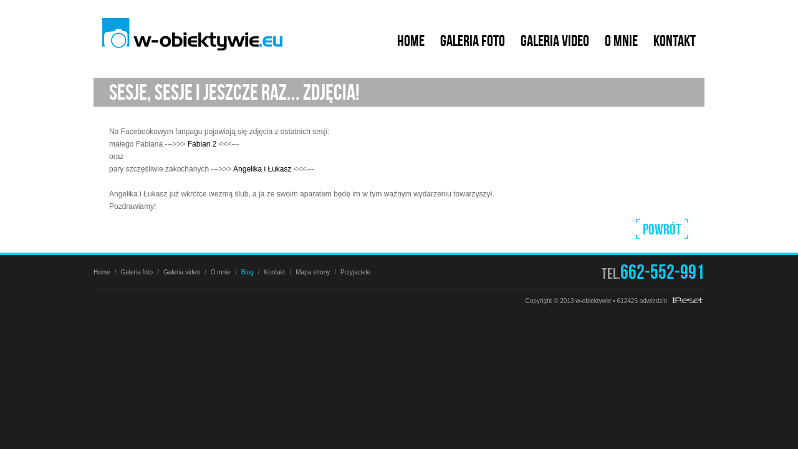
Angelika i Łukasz (262, 169)
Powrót (662, 229)
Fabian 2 (202, 144)
